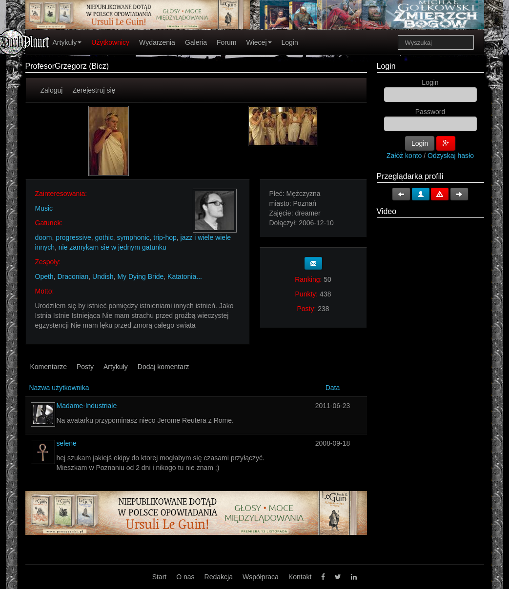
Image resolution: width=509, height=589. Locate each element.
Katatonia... (184, 276)
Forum (226, 42)
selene (67, 443)
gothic (104, 237)
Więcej (258, 42)
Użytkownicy (110, 42)
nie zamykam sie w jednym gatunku (112, 247)
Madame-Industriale (87, 406)
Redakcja (218, 577)
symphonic (133, 237)
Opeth (44, 276)
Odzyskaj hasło (451, 155)
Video (387, 211)
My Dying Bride (140, 276)
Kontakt (299, 577)
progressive (73, 237)
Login (290, 42)
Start (159, 577)
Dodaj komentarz (163, 367)
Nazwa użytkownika (59, 388)
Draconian (72, 276)
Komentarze (48, 367)
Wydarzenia (157, 42)
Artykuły (67, 42)
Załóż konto (404, 155)
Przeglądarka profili (410, 176)
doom (43, 237)
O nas (185, 577)
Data (333, 388)
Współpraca (261, 577)
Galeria (196, 42)
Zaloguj (52, 90)
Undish (103, 276)
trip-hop (164, 237)
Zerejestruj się (93, 90)
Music (44, 208)
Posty (85, 367)
